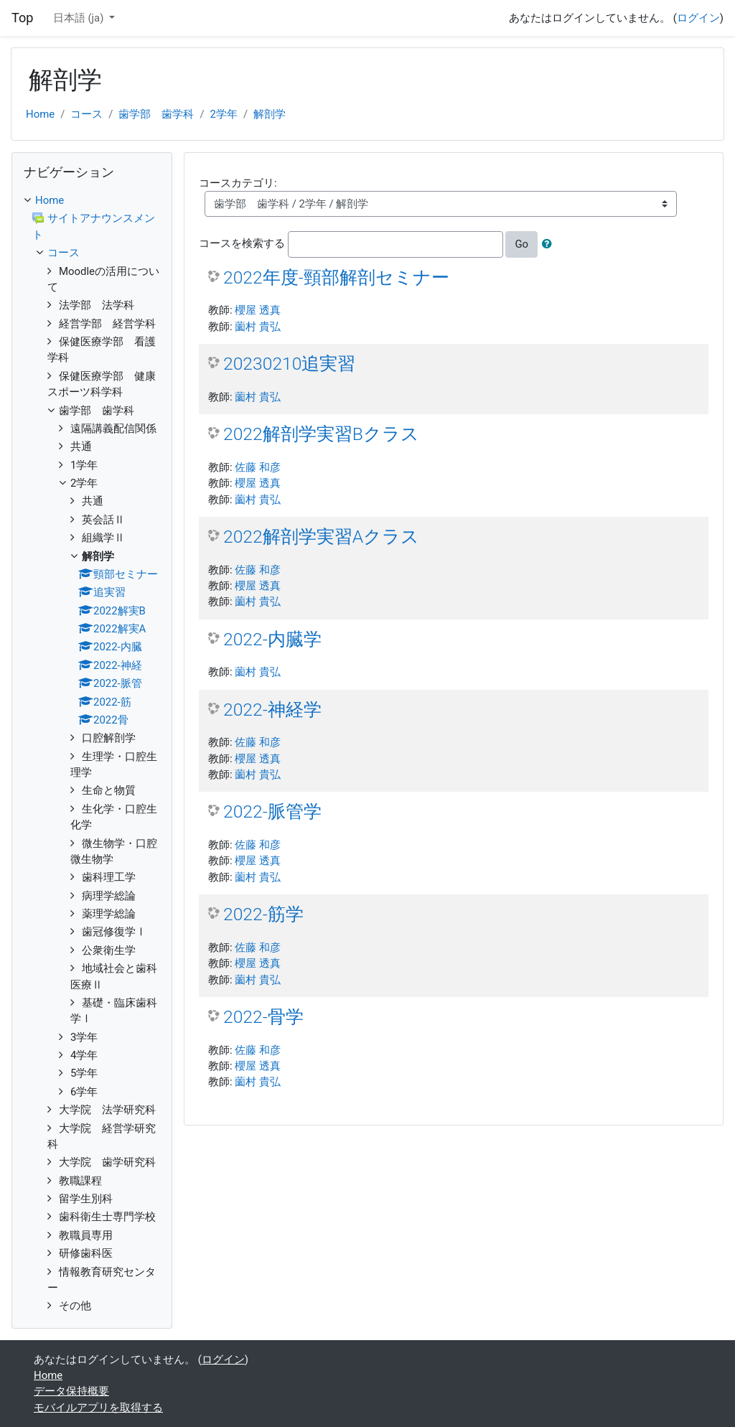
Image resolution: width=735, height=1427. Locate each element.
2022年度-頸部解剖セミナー (336, 277)
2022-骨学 (263, 1016)
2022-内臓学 (272, 639)
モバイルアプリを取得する (98, 1407)
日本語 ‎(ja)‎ (79, 17)
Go (521, 244)
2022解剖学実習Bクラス (321, 434)
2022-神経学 (272, 709)
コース (86, 114)
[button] (549, 244)
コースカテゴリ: (238, 183)
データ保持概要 (71, 1391)
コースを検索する (242, 244)
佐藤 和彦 (258, 467)
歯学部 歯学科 (156, 114)
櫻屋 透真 (258, 310)
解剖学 (269, 114)
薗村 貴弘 (258, 326)
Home (40, 114)
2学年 (224, 114)
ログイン (698, 17)
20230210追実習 (289, 363)
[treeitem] (92, 200)
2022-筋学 (263, 914)
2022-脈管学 (272, 811)
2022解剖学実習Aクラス (321, 536)
